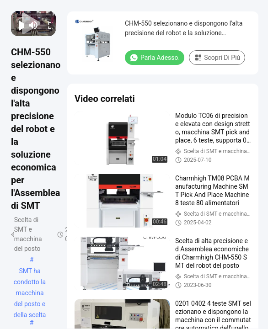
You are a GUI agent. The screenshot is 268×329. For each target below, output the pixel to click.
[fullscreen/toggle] (48, 25)
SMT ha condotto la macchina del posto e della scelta (30, 271)
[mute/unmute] (33, 25)
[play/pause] (19, 25)
